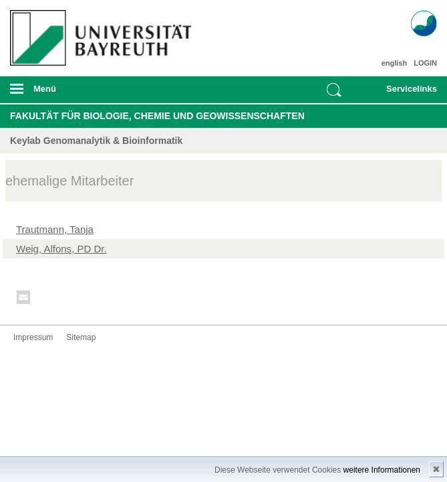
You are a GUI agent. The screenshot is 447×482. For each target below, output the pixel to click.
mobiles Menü (98, 93)
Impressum (33, 337)
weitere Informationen (381, 470)
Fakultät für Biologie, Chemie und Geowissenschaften (157, 115)
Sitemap (81, 337)
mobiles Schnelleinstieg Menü (404, 93)
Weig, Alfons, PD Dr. (61, 248)
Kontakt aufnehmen (24, 300)
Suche (334, 89)
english (395, 63)
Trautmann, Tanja (55, 229)
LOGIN (425, 63)
